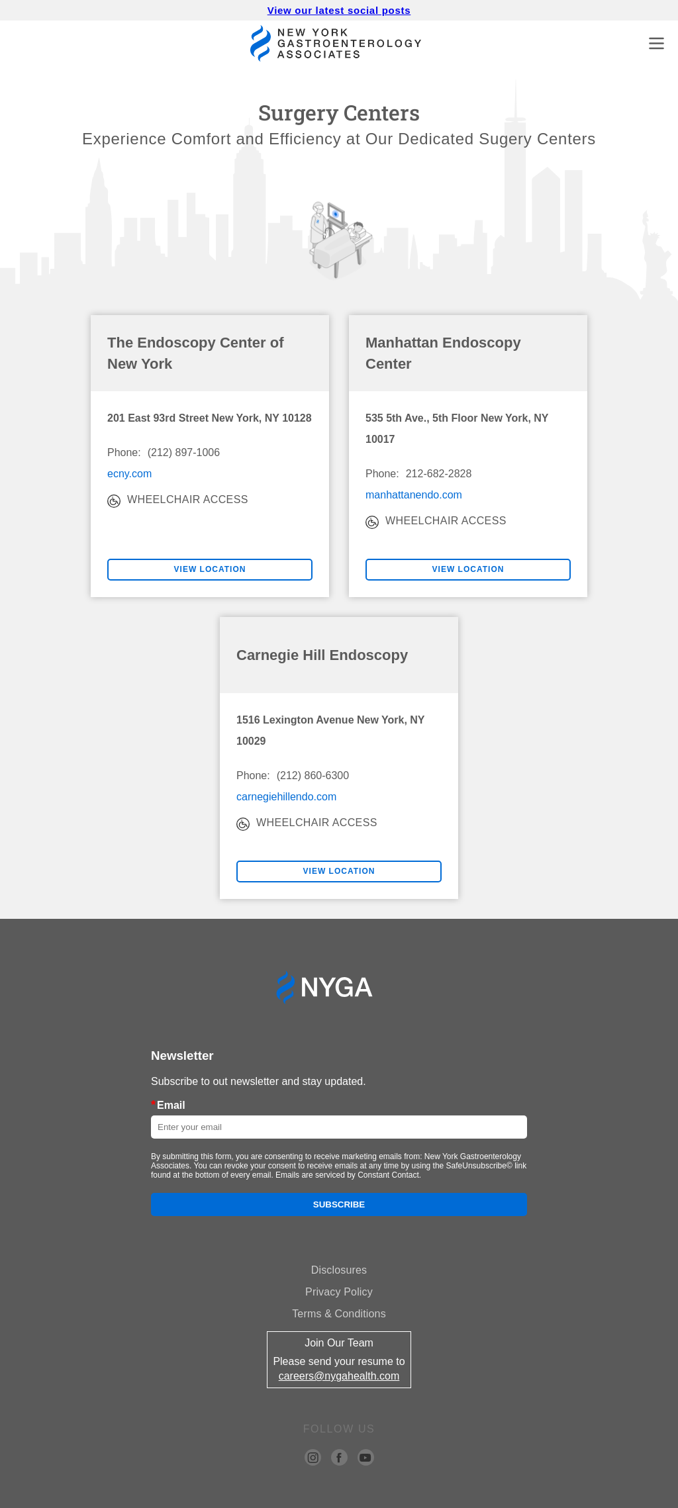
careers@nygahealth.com (339, 1376)
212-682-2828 (439, 473)
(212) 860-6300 (313, 775)
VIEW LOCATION (210, 569)
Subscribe (339, 1204)
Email (168, 1104)
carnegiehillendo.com (286, 796)
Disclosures (339, 1270)
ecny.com (129, 473)
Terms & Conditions (339, 1313)
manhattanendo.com (413, 494)
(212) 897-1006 (184, 452)
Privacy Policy (339, 1291)
